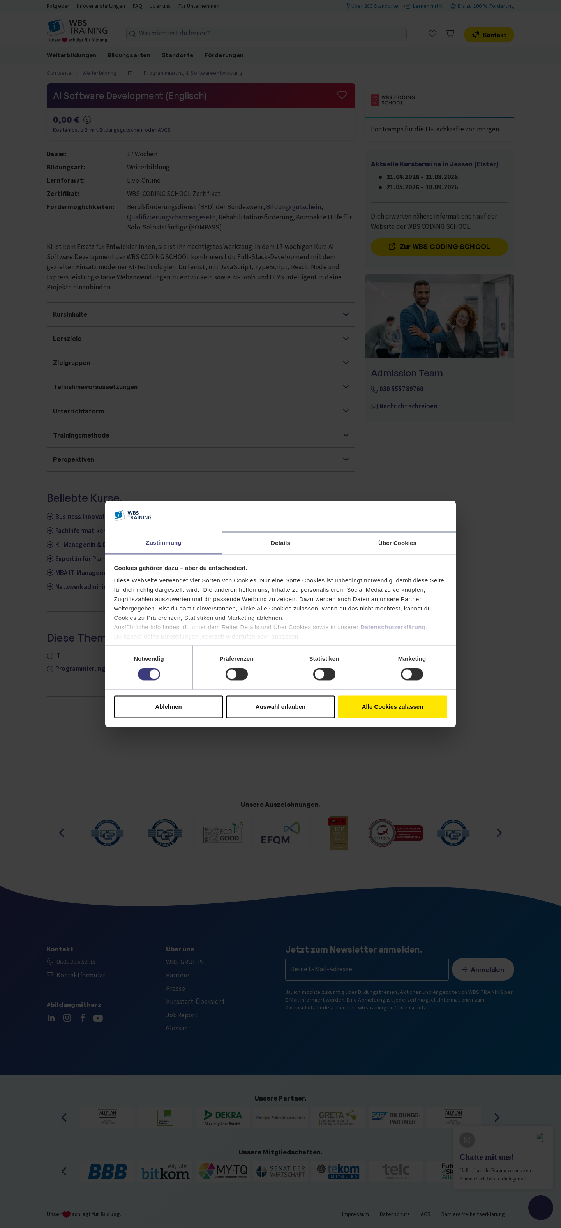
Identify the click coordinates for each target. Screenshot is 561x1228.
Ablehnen (168, 706)
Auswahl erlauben (280, 706)
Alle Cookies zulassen (392, 706)
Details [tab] (280, 543)
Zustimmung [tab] (164, 542)
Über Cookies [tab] (397, 543)
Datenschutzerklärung (393, 627)
